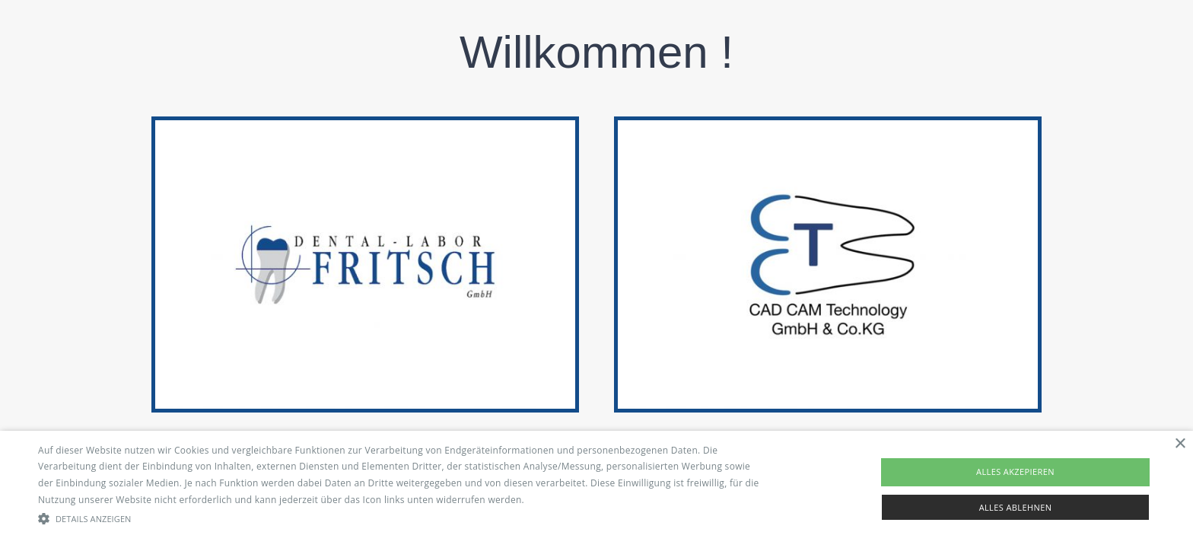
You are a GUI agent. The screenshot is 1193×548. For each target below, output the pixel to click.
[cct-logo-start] (828, 126)
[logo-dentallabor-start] (365, 126)
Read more (551, 499)
